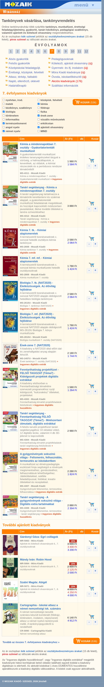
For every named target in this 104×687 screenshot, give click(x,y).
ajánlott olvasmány (50, 127)
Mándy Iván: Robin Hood (35, 559)
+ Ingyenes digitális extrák (48, 492)
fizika (42, 111)
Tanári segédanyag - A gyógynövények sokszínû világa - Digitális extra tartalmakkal (41, 501)
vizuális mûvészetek (51, 119)
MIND (42, 131)
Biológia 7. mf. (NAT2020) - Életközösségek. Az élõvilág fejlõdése (38, 317)
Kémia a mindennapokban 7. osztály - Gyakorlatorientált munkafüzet (38, 148)
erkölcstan (45, 123)
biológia (9, 111)
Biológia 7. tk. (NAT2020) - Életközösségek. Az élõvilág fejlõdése (38, 286)
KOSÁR (82, 102)
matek (8, 104)
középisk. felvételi (50, 100)
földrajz (44, 107)
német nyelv (11, 131)
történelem (11, 115)
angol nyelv (11, 127)
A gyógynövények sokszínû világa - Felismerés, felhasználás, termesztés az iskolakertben (41, 457)
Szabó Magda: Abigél (33, 582)
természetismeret (15, 123)
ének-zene (45, 115)
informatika (11, 119)
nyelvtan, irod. (13, 100)
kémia (43, 104)
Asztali (42, 681)
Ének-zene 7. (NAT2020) (35, 345)
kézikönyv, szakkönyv (17, 107)
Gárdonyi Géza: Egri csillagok (39, 536)
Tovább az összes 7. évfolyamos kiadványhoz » (31, 642)
